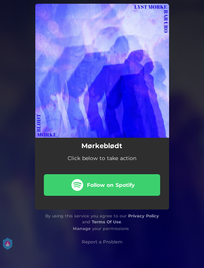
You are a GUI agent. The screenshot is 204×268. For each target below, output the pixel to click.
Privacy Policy (143, 215)
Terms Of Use (106, 221)
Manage (82, 228)
